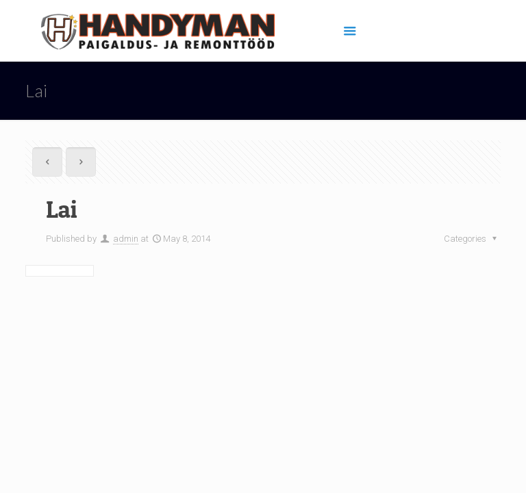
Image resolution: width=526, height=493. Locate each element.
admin (125, 238)
